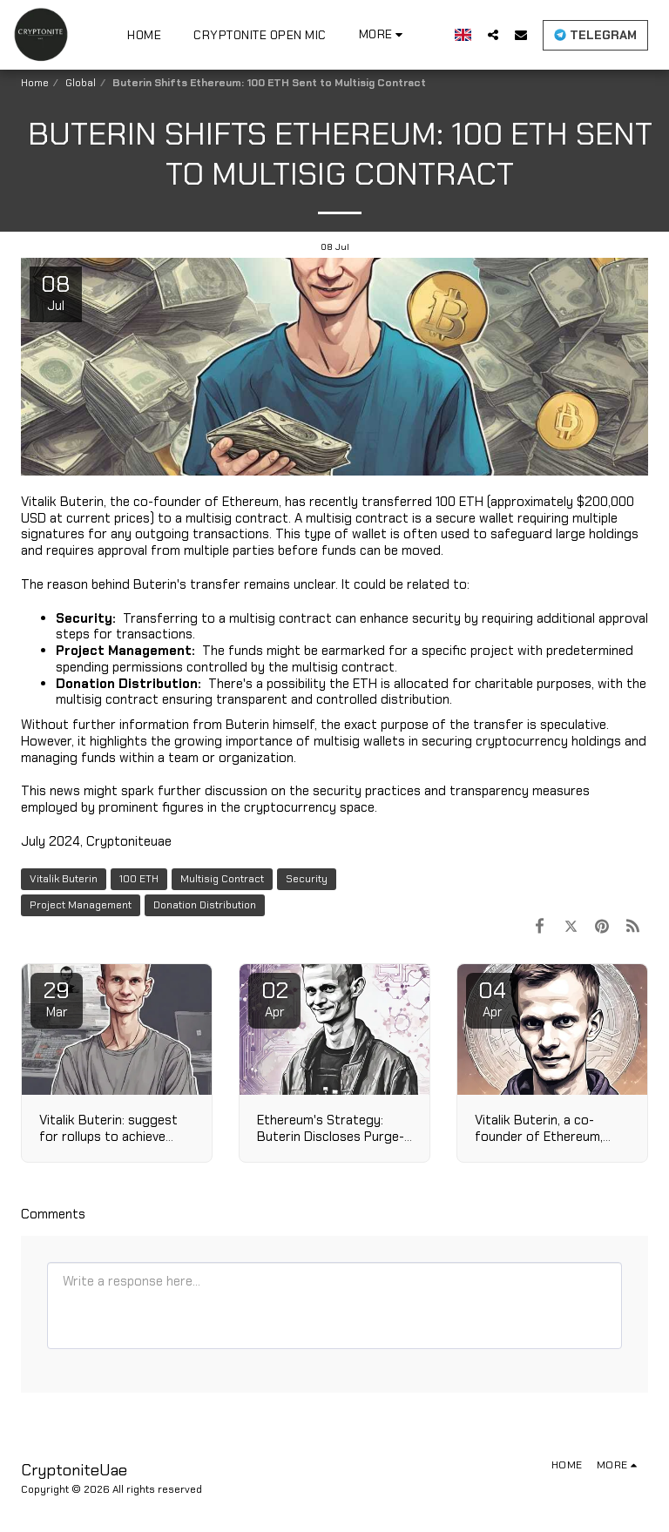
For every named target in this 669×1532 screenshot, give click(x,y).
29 (56, 998)
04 (492, 998)
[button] (493, 34)
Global (80, 83)
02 (274, 998)
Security (307, 879)
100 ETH (139, 879)
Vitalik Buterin (64, 879)
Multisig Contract (222, 879)
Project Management (81, 905)
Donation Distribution (204, 905)
